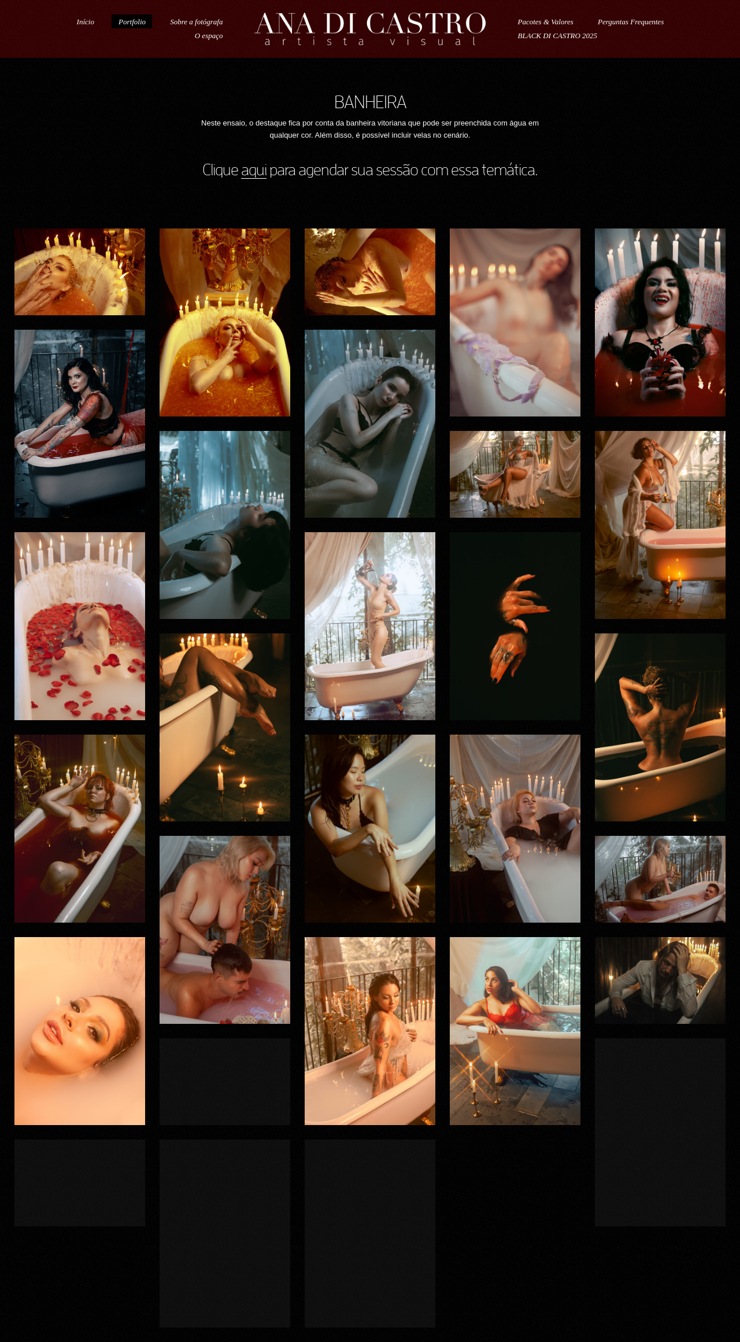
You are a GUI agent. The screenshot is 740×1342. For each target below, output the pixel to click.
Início (85, 21)
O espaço (209, 35)
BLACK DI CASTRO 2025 (558, 35)
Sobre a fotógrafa (196, 21)
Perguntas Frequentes (631, 21)
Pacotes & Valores (546, 21)
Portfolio (132, 21)
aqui (254, 170)
